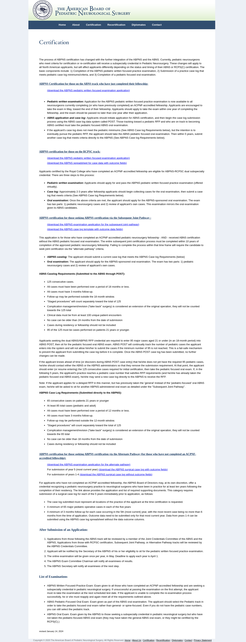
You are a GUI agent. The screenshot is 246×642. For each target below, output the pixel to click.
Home (62, 24)
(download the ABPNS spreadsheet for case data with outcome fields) (87, 162)
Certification (93, 24)
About (76, 24)
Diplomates (139, 24)
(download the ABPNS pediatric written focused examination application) (88, 90)
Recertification (116, 24)
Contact (157, 24)
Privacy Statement (203, 640)
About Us (136, 640)
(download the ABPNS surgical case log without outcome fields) (116, 474)
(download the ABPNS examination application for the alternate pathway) (88, 464)
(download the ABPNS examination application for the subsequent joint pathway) (93, 224)
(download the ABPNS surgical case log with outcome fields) (133, 469)
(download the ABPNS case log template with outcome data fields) (85, 229)
